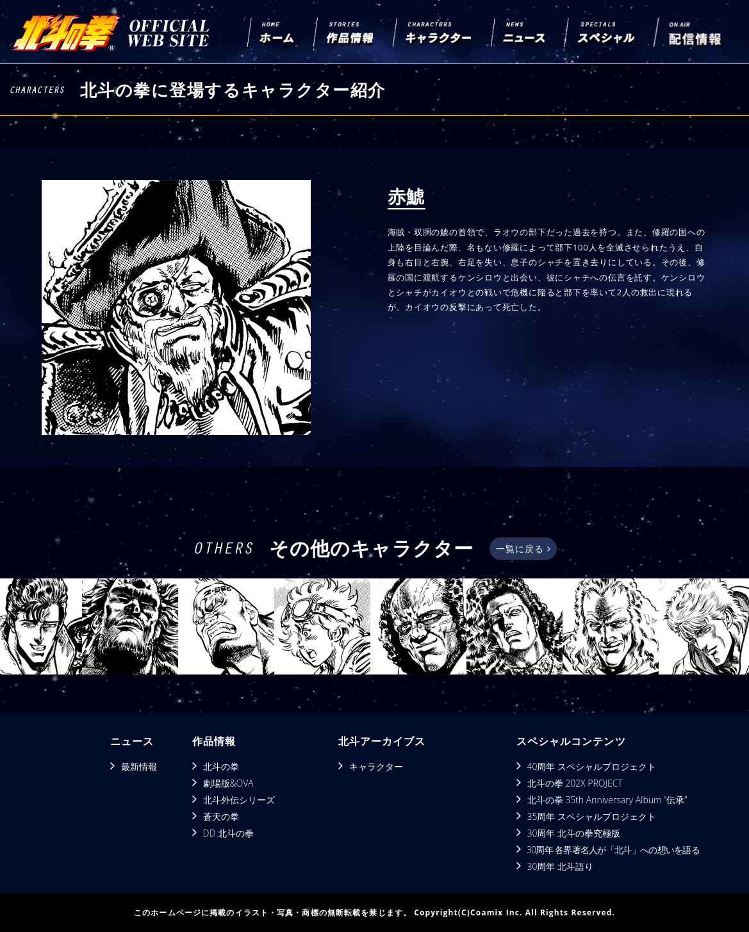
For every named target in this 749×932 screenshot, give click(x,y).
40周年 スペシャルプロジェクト (592, 766)
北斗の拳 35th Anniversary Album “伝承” (607, 800)
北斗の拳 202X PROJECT (575, 783)
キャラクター (376, 766)
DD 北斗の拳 (228, 833)
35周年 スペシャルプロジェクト (592, 816)
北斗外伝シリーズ (239, 800)
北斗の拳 (221, 766)
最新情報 (139, 766)
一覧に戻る (523, 549)
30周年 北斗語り (560, 866)
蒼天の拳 (221, 816)
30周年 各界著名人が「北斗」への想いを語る (613, 850)
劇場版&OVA (228, 783)
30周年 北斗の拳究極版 (574, 833)
